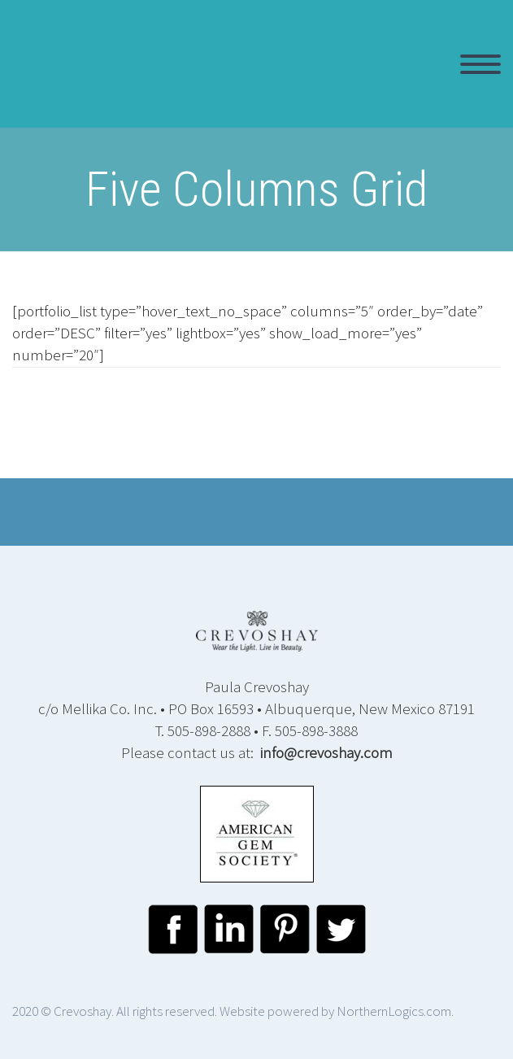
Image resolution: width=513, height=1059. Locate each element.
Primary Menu (480, 64)
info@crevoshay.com (326, 752)
